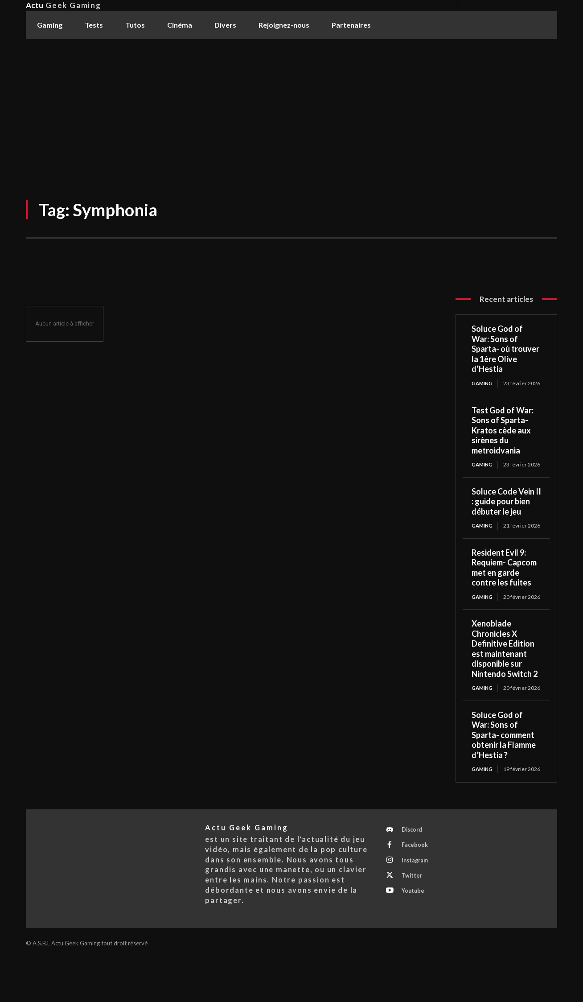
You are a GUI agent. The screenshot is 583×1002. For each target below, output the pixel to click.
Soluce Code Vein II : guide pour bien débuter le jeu (506, 515)
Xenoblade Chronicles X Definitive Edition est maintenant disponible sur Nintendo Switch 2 (505, 676)
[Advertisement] (291, 106)
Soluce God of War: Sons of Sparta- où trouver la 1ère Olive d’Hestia (505, 349)
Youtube (415, 937)
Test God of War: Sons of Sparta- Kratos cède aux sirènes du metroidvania (503, 437)
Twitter (413, 920)
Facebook (416, 887)
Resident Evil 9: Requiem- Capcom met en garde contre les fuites (504, 588)
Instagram (417, 904)
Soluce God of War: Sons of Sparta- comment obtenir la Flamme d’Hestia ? (504, 769)
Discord (414, 871)
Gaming (483, 383)
